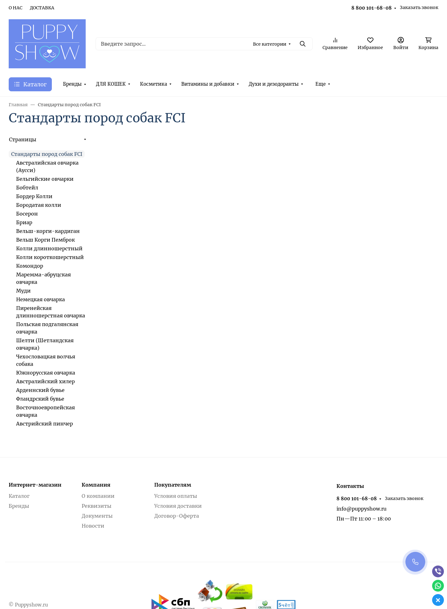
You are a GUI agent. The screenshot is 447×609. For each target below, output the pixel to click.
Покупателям (172, 484)
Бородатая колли (38, 205)
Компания (96, 484)
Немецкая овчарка (40, 299)
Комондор (29, 266)
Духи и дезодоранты (274, 84)
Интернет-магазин (35, 484)
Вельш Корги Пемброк (45, 240)
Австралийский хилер (45, 381)
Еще (320, 84)
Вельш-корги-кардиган (48, 231)
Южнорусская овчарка (45, 373)
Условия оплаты (175, 496)
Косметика (153, 84)
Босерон (27, 214)
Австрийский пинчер (44, 423)
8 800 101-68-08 (371, 8)
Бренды (72, 84)
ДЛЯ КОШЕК (111, 84)
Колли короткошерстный (50, 257)
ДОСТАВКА (42, 8)
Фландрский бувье (40, 399)
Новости (93, 526)
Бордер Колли (34, 196)
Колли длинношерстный (49, 248)
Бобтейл (27, 187)
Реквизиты (96, 506)
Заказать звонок (419, 7)
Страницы (22, 139)
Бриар (24, 222)
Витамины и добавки (207, 84)
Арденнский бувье (40, 390)
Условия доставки (178, 506)
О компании (98, 496)
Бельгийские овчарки (45, 179)
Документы (97, 516)
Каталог (19, 496)
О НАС (15, 8)
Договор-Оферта (176, 516)
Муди (23, 291)
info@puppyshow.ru (361, 509)
